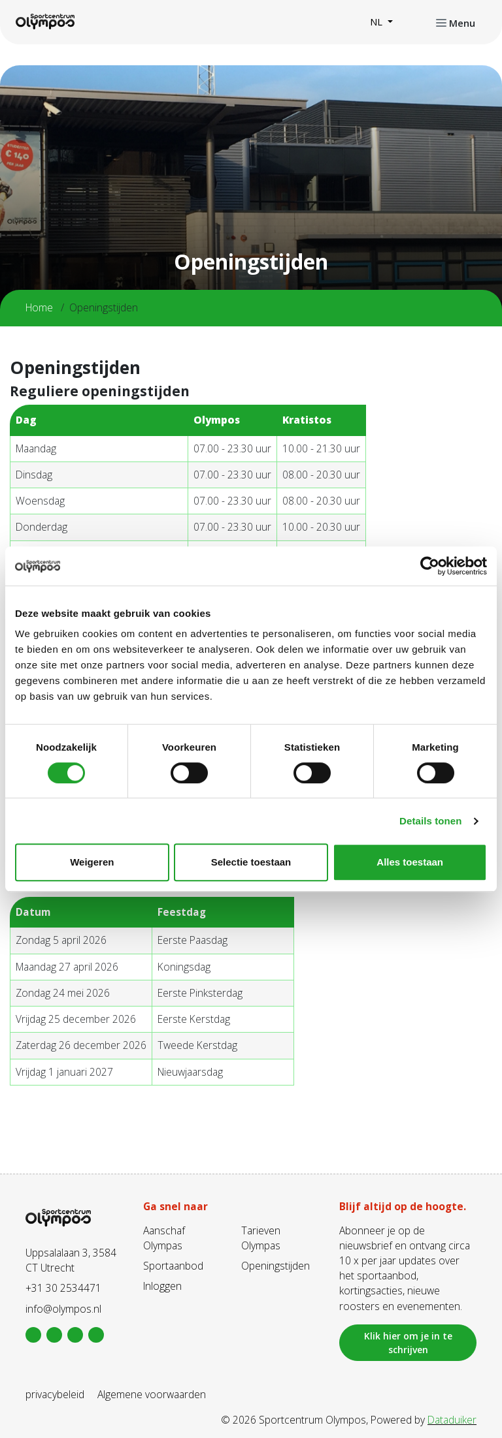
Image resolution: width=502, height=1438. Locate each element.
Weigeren (92, 861)
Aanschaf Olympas (164, 1238)
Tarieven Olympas (260, 1238)
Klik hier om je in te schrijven (408, 1343)
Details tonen (430, 820)
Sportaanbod (173, 1265)
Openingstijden (275, 1265)
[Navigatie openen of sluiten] (455, 22)
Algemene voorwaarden (151, 1394)
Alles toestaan (409, 861)
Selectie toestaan (251, 861)
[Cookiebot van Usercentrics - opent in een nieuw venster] (430, 566)
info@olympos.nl (63, 1309)
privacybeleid (54, 1394)
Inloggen (162, 1286)
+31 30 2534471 (63, 1288)
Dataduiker (452, 1420)
